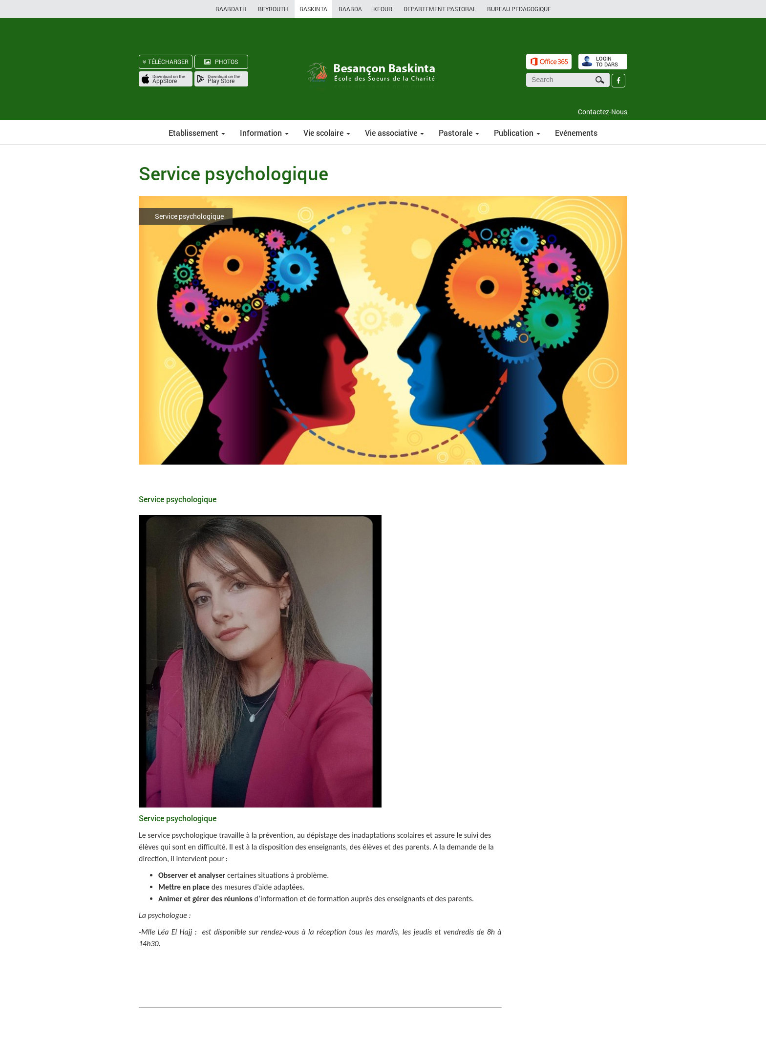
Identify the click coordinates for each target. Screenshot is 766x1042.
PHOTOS (221, 61)
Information (264, 133)
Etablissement (197, 133)
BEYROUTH (273, 9)
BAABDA (350, 9)
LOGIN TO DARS (607, 61)
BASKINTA (313, 9)
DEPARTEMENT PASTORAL (440, 9)
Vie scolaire (326, 133)
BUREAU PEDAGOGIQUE (519, 9)
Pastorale (459, 133)
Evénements (576, 133)
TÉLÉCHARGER (166, 61)
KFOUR (382, 9)
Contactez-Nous (602, 111)
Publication (517, 133)
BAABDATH (231, 9)
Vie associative (394, 133)
